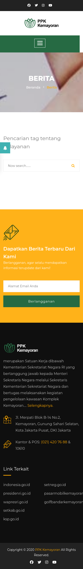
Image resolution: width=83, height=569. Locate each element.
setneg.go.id (55, 485)
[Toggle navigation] (39, 43)
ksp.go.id (11, 519)
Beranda (33, 87)
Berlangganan (41, 301)
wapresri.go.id (15, 502)
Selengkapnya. (40, 405)
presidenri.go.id (17, 493)
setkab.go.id (14, 510)
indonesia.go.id (16, 485)
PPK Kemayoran (47, 550)
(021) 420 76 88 (54, 442)
